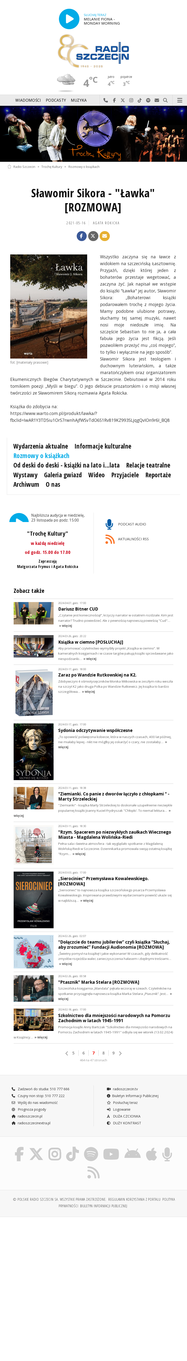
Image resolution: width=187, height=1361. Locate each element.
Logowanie (118, 1096)
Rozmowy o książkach (84, 166)
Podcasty (56, 100)
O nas (53, 484)
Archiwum (26, 484)
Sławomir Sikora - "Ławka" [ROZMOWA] (93, 200)
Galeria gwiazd (63, 474)
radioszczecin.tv (122, 1076)
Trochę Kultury (51, 166)
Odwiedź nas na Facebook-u (114, 100)
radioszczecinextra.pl (31, 1110)
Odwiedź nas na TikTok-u (140, 100)
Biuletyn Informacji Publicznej (132, 1083)
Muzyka (79, 100)
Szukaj (165, 100)
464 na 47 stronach (93, 1048)
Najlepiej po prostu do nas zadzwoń (106, 100)
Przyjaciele (125, 474)
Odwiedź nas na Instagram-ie (131, 100)
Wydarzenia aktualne (40, 446)
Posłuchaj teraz (122, 1090)
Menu (180, 100)
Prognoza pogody (28, 1096)
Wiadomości (28, 100)
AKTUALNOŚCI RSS (127, 539)
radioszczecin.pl (27, 1103)
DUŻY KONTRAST (123, 1110)
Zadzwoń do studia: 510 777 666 (40, 1076)
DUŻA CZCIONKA (123, 1103)
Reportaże (158, 474)
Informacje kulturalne (103, 446)
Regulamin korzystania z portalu (134, 1188)
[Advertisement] (50, 1247)
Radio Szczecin (21, 166)
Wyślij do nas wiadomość (157, 100)
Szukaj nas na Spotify (148, 100)
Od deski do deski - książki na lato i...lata (66, 465)
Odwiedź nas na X (123, 100)
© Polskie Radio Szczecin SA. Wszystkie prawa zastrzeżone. (59, 1188)
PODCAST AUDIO (125, 524)
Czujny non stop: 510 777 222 (38, 1083)
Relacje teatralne (148, 465)
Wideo (96, 474)
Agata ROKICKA (106, 222)
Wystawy (25, 474)
